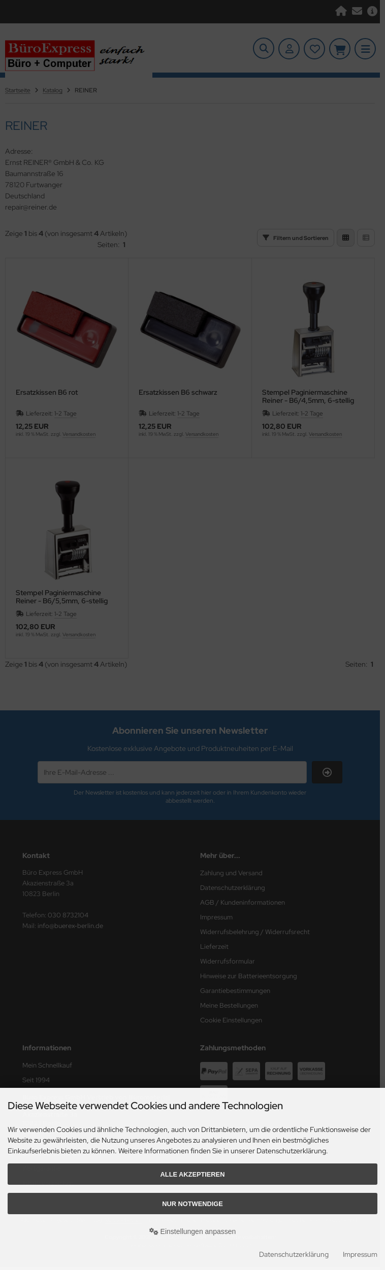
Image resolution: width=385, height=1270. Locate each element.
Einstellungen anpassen (192, 1231)
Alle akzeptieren (193, 1174)
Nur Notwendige (192, 1204)
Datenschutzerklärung (294, 1254)
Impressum (360, 1254)
